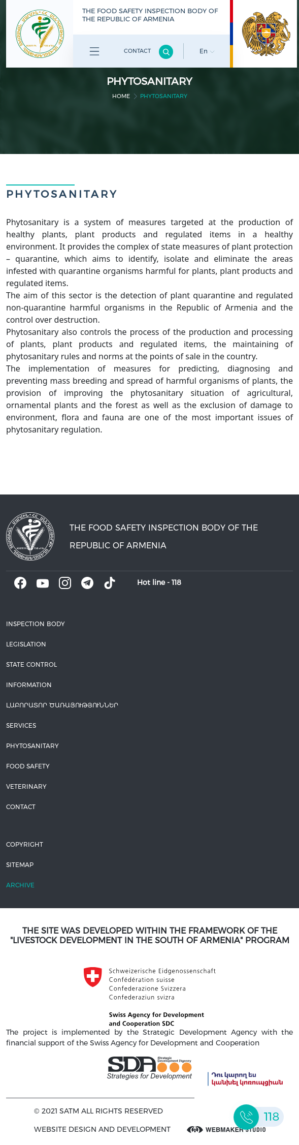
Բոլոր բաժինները (94, 53)
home (121, 96)
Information (29, 685)
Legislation (26, 644)
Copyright (24, 844)
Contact (137, 50)
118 (176, 582)
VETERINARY (26, 786)
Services (21, 725)
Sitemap (20, 865)
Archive (20, 885)
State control (31, 664)
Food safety (28, 766)
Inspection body (35, 624)
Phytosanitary (32, 746)
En (207, 51)
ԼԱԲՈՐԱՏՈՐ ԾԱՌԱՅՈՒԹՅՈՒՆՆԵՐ (62, 705)
